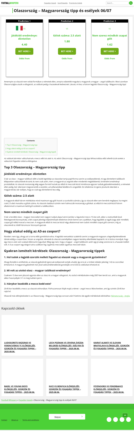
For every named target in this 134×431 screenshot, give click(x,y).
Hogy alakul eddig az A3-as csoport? (20, 148)
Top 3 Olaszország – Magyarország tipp (21, 145)
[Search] (117, 3)
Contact (4, 420)
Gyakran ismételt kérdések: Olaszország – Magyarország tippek (30, 152)
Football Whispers (9, 400)
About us (14, 420)
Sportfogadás (63, 3)
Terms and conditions (30, 420)
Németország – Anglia (120, 296)
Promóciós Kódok (75, 3)
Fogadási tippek (50, 3)
